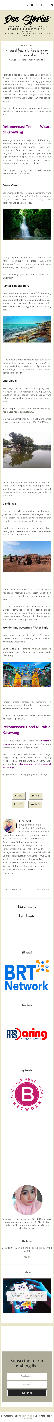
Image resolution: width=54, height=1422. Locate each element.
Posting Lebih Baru (13, 889)
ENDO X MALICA (27, 1418)
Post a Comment (37, 60)
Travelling (27, 45)
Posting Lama (43, 889)
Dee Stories (26, 1416)
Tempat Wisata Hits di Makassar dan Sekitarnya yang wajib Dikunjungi (27, 652)
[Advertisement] (27, 1149)
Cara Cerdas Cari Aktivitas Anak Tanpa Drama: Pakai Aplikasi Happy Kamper (27, 1296)
